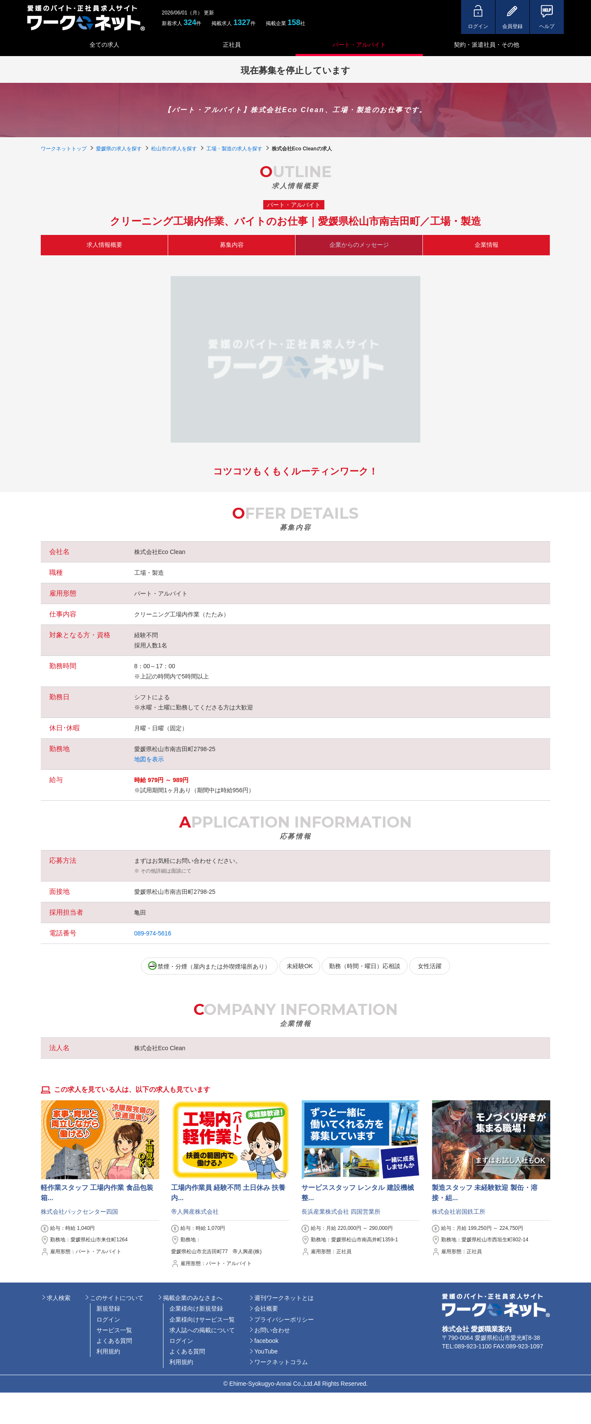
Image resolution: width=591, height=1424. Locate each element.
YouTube (266, 1351)
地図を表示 (149, 759)
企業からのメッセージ (359, 244)
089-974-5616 (152, 933)
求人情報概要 (104, 244)
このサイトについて (117, 1297)
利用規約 (108, 1351)
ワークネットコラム (281, 1362)
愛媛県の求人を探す (119, 149)
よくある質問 (114, 1340)
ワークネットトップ (64, 149)
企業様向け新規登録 (196, 1308)
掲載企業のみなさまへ (192, 1297)
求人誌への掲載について (202, 1330)
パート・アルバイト (359, 44)
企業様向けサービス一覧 (202, 1319)
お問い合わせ (272, 1330)
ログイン (108, 1319)
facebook (266, 1340)
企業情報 (486, 244)
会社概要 (266, 1308)
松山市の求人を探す (174, 149)
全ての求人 (104, 44)
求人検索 (58, 1297)
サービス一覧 (114, 1330)
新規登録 (108, 1308)
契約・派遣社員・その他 (486, 44)
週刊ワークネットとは (284, 1297)
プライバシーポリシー (284, 1319)
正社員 (232, 44)
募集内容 (232, 244)
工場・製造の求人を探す (234, 149)
